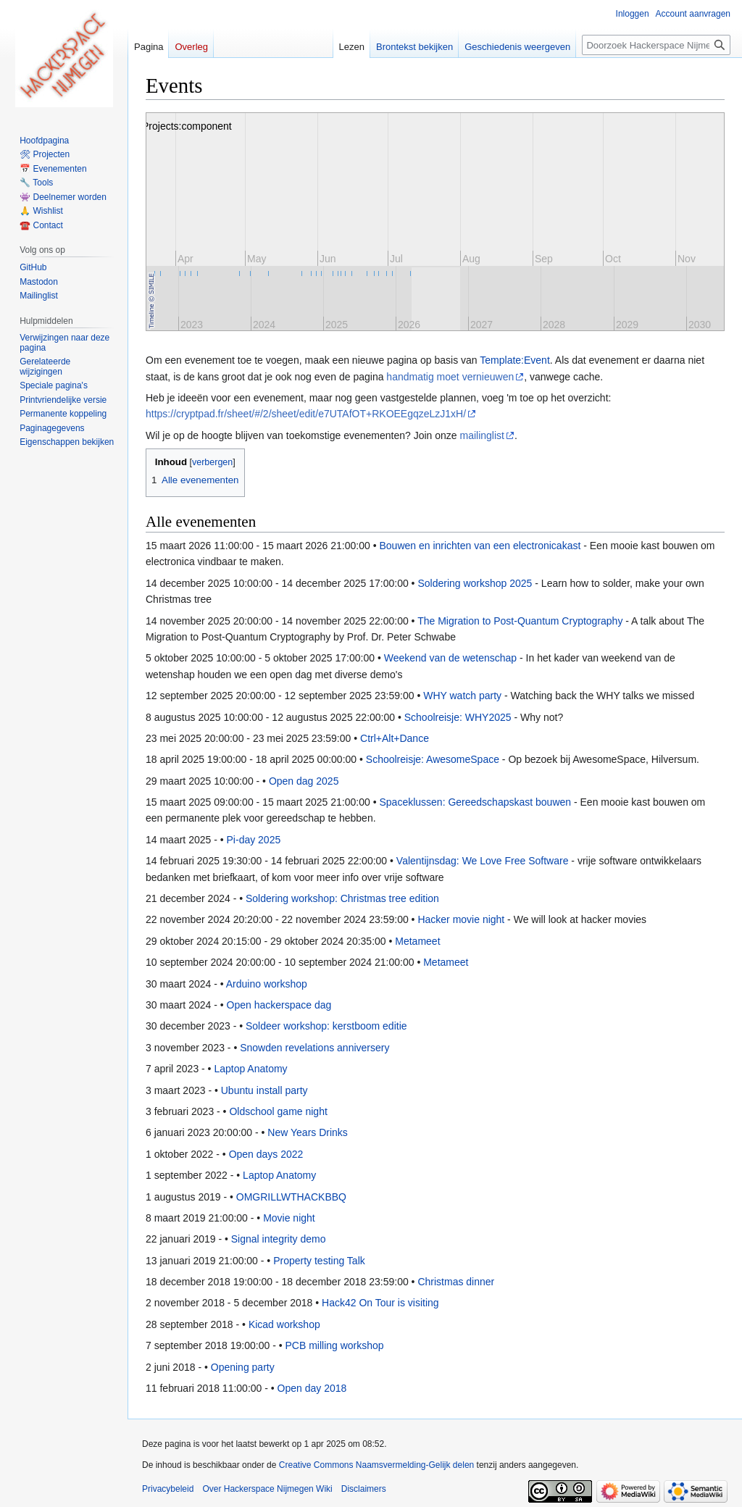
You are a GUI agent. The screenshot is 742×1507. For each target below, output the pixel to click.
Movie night (289, 1218)
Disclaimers (363, 1489)
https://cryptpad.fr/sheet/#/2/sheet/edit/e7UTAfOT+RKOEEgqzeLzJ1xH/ (306, 413)
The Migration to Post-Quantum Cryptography (519, 621)
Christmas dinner (455, 1281)
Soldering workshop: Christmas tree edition (342, 898)
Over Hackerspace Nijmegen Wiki (267, 1489)
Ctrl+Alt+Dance (394, 738)
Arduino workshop (266, 984)
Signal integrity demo (278, 1239)
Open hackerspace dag (279, 1005)
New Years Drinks (307, 1132)
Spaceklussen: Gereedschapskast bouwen (475, 802)
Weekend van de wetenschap (450, 658)
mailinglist (482, 435)
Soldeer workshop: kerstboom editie (326, 1026)
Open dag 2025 (304, 781)
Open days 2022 (266, 1154)
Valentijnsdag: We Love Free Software (482, 861)
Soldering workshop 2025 (474, 583)
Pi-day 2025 (254, 840)
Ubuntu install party (264, 1090)
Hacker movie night (460, 919)
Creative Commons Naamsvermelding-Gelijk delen (376, 1465)
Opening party (243, 1367)
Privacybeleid (167, 1489)
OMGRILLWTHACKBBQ (291, 1197)
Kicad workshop (284, 1324)
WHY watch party (462, 695)
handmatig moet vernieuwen (450, 377)
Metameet (417, 941)
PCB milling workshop (334, 1345)
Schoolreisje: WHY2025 (458, 717)
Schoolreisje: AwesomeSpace (432, 759)
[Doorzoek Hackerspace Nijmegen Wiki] (656, 45)
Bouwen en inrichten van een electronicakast (479, 545)
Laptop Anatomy (250, 1068)
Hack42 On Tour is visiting (380, 1302)
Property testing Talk (319, 1260)
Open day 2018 (312, 1388)
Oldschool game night (278, 1111)
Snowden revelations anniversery (314, 1047)
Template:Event (515, 360)
